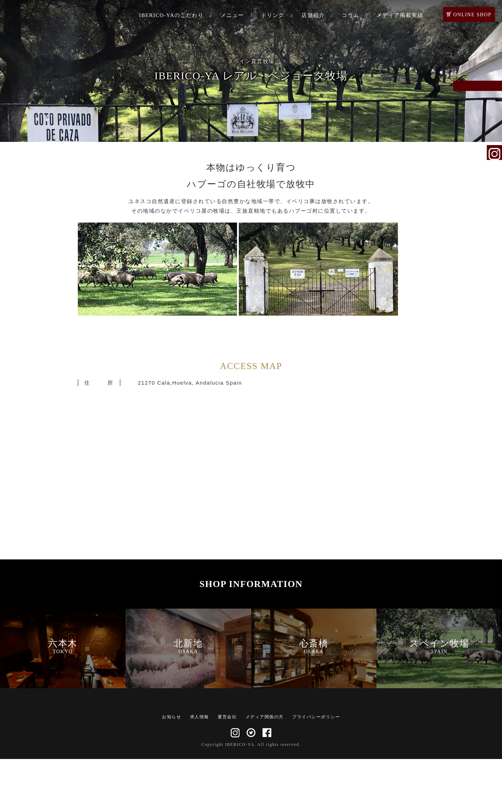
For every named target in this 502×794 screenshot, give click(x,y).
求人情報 (199, 751)
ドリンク (272, 15)
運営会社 (227, 751)
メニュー (232, 15)
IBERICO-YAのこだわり (171, 15)
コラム (350, 15)
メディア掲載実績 (399, 15)
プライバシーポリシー (316, 751)
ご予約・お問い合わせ (494, 96)
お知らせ (171, 751)
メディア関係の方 (265, 751)
